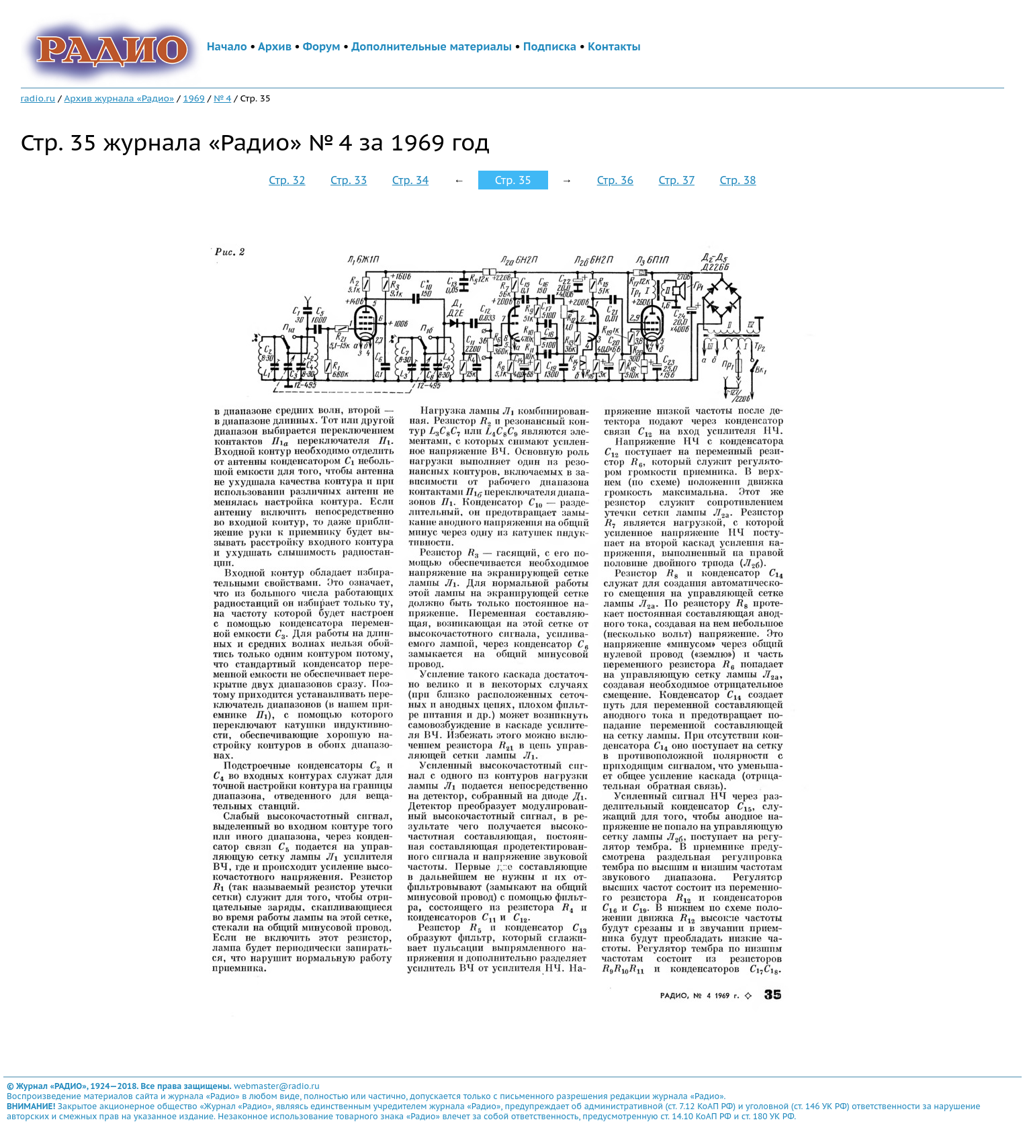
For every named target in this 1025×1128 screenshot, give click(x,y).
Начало (227, 46)
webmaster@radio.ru (277, 1086)
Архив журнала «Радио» (119, 98)
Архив (275, 46)
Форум (322, 46)
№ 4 (222, 98)
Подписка (549, 46)
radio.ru (38, 98)
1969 (194, 98)
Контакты (614, 46)
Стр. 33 (348, 180)
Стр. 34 (410, 180)
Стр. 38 (737, 180)
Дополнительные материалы (431, 46)
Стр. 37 (676, 180)
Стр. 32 (287, 180)
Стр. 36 (615, 180)
